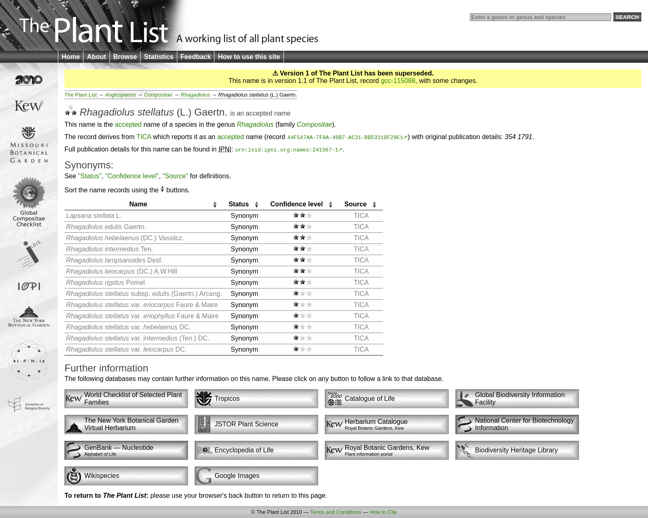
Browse (125, 56)
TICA (143, 136)
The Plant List (80, 95)
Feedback (196, 56)
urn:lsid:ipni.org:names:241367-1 (286, 149)
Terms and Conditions (335, 512)
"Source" (175, 176)
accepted (259, 113)
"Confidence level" (132, 176)
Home (71, 56)
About (96, 56)
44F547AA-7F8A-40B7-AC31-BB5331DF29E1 (345, 137)
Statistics (158, 56)
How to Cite (383, 512)
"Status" (90, 176)
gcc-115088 (398, 80)
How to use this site (249, 56)
